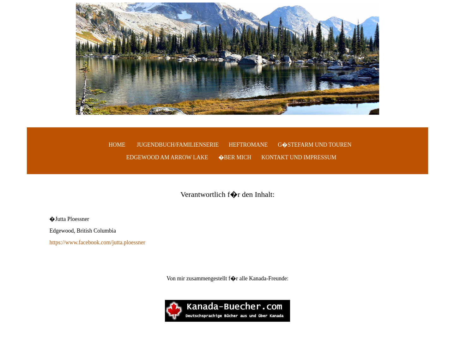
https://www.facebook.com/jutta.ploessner (97, 242)
